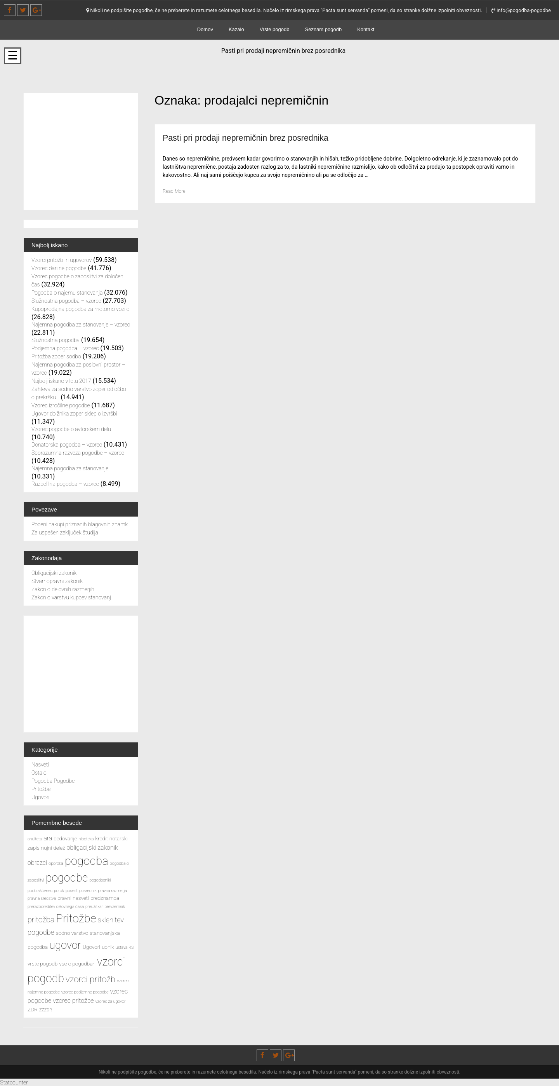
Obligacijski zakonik (53, 573)
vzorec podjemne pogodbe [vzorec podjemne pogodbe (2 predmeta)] (85, 992)
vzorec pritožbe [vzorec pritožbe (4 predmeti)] (73, 1000)
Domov (205, 29)
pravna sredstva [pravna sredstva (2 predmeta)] (42, 898)
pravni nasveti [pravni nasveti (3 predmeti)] (73, 898)
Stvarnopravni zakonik (57, 581)
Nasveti (40, 764)
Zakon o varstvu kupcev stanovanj (71, 597)
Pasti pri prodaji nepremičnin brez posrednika (256, 137)
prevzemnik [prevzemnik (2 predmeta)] (114, 906)
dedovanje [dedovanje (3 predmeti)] (65, 838)
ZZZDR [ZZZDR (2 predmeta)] (45, 1010)
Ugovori (40, 797)
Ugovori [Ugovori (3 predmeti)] (91, 947)
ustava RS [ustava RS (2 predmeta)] (125, 947)
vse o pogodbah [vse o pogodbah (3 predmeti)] (77, 963)
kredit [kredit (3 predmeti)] (101, 838)
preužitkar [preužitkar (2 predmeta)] (94, 906)
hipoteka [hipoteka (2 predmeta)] (86, 839)
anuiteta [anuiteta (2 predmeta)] (35, 839)
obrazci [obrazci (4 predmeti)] (37, 862)
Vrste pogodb (275, 29)
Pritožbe (40, 789)
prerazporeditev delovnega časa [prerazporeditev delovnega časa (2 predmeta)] (56, 906)
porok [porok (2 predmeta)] (59, 890)
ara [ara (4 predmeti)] (47, 838)
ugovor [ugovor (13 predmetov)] (65, 945)
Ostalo (39, 773)
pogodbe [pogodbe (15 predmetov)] (67, 877)
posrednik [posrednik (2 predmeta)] (88, 890)
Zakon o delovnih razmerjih (62, 589)
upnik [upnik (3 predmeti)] (108, 947)
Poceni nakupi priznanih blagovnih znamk (79, 524)
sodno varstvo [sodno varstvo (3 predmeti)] (72, 933)
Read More (175, 191)
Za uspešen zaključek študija (64, 532)
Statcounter (15, 1082)
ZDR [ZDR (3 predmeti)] (33, 1009)
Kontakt (365, 29)
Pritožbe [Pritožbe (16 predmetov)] (76, 918)
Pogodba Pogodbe (53, 781)
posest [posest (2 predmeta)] (72, 890)
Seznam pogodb (323, 29)
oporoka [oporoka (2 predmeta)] (56, 863)
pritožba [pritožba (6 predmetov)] (41, 919)
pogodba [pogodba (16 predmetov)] (86, 861)
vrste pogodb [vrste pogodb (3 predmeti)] (42, 963)
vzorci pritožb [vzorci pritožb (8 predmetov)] (90, 979)
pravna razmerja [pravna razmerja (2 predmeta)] (112, 890)
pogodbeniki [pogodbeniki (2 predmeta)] (100, 880)
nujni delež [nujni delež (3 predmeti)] (53, 848)
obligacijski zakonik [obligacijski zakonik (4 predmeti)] (92, 847)
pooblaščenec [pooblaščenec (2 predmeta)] (40, 890)
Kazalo (236, 29)
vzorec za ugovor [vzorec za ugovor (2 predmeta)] (110, 1001)
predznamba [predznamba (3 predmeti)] (104, 898)
